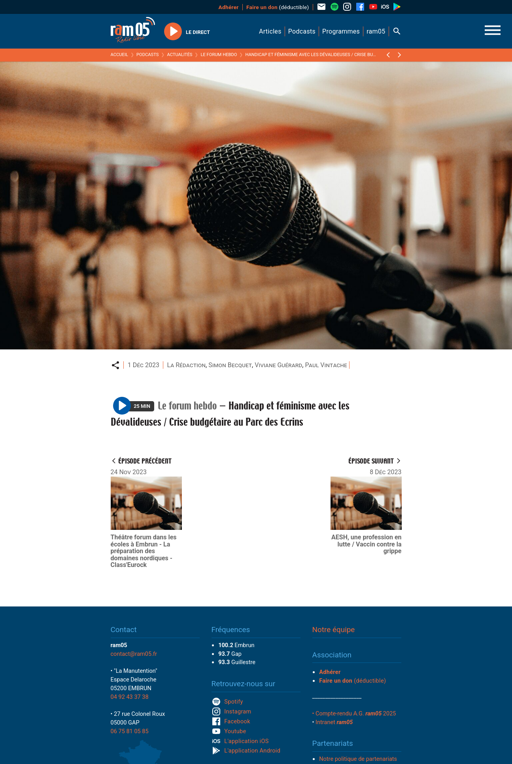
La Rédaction (186, 365)
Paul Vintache (326, 365)
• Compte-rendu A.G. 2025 (354, 713)
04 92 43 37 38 (130, 696)
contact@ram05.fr (134, 653)
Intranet (334, 722)
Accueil (119, 54)
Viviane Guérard (278, 365)
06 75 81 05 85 (130, 731)
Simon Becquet (230, 365)
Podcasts (147, 54)
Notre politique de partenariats (358, 758)
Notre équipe (333, 629)
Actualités (179, 54)
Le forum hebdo (218, 54)
